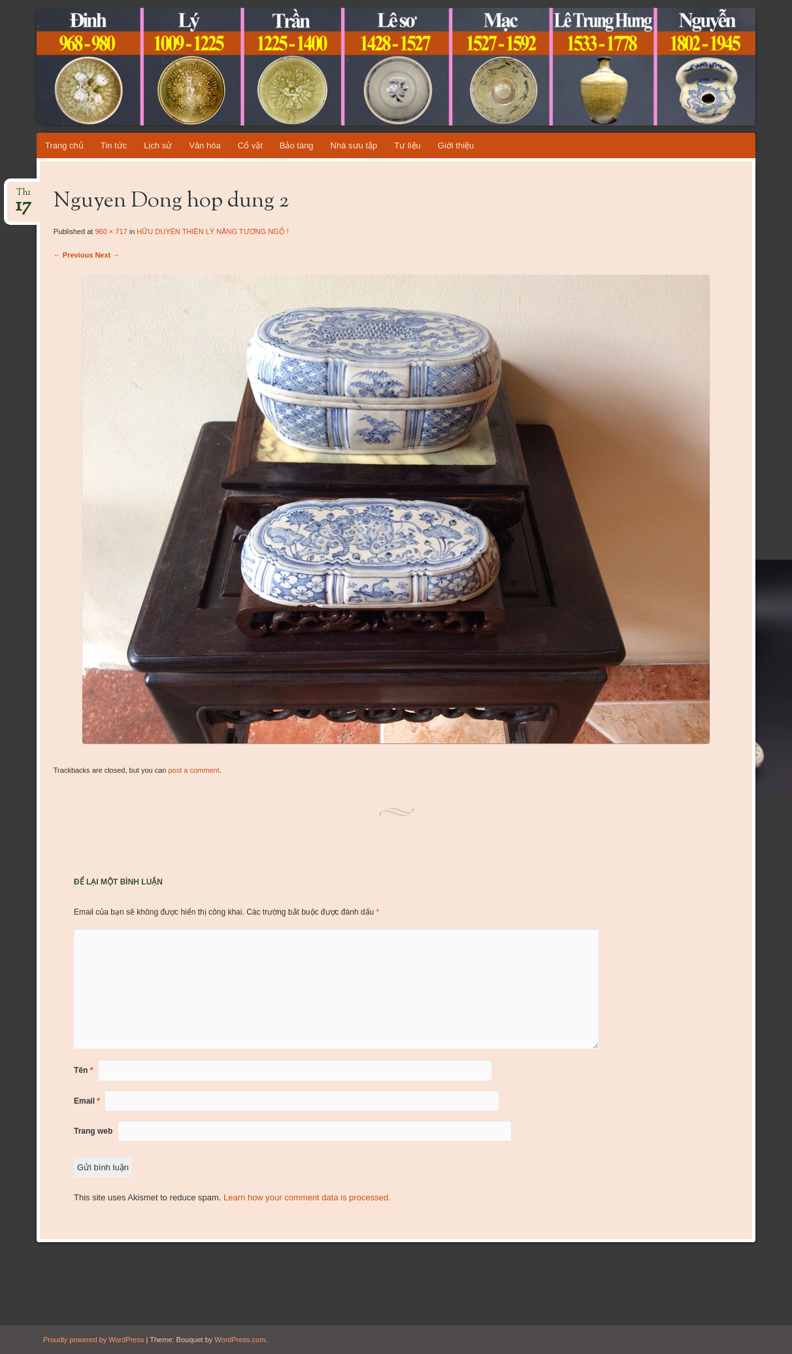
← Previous (73, 255)
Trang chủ (64, 145)
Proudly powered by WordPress (93, 1340)
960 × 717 (111, 231)
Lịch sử (158, 145)
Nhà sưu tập (354, 145)
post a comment (193, 770)
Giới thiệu (456, 145)
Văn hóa (204, 145)
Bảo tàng (297, 145)
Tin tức (114, 145)
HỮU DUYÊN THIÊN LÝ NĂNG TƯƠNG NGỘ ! (212, 231)
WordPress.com (239, 1340)
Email (87, 1101)
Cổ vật (250, 145)
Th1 (23, 196)
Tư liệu (407, 145)
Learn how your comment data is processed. (307, 1197)
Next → (107, 255)
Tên (83, 1070)
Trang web (93, 1131)
